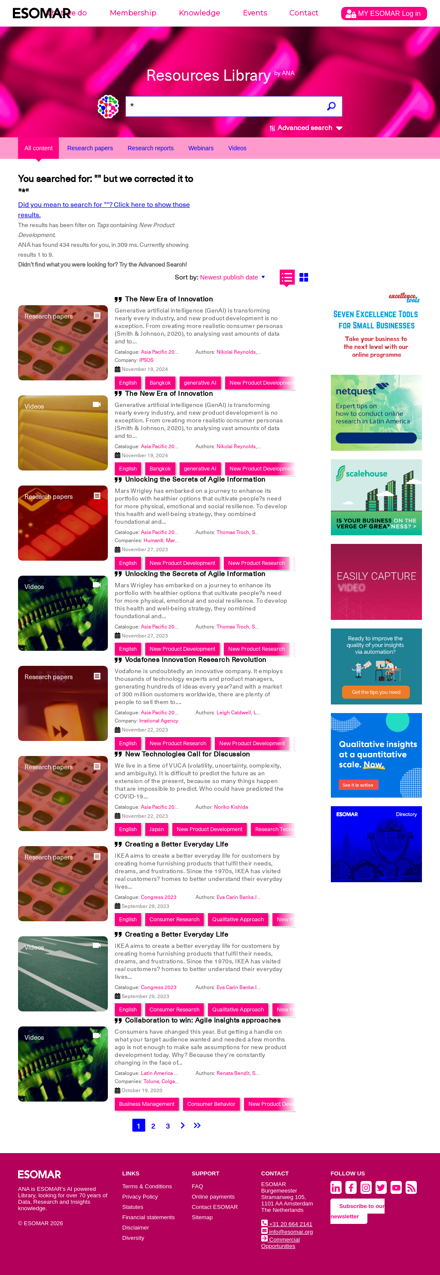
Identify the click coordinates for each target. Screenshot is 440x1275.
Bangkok (160, 468)
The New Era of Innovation (169, 299)
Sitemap (202, 1217)
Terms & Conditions (147, 1186)
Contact (303, 13)
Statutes (133, 1207)
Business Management (146, 1104)
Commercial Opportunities (280, 1242)
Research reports (151, 148)
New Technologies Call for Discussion (187, 754)
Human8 (153, 540)
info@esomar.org (287, 1232)
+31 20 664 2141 (286, 1224)
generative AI (200, 468)
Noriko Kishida (231, 807)
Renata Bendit (233, 1073)
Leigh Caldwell (234, 712)
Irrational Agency (158, 720)
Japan (157, 829)
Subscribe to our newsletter (357, 1211)
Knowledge (199, 13)
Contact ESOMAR (215, 1207)
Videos (237, 148)
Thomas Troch (233, 532)
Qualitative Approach (238, 919)
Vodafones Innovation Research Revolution (195, 660)
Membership (133, 13)
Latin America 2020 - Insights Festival (184, 1073)
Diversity (133, 1238)
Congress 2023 (159, 897)
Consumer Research (174, 919)
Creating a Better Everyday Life (177, 844)
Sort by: (187, 277)
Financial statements (148, 1217)
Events (255, 13)
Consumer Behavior (211, 1104)
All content (38, 148)
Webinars (201, 148)
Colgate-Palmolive (183, 1081)
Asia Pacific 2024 (160, 352)
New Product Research (256, 649)
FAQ (197, 1186)
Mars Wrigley (181, 540)
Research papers (90, 148)
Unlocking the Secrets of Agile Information (195, 479)
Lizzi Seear (266, 712)
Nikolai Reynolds (236, 352)
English (128, 468)
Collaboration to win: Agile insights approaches (203, 1020)
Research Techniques (281, 829)
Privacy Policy (140, 1196)
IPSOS (146, 360)
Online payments (213, 1196)
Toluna (151, 1081)
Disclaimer (135, 1227)
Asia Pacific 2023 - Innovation (175, 532)
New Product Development (262, 468)
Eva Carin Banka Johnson (245, 897)
